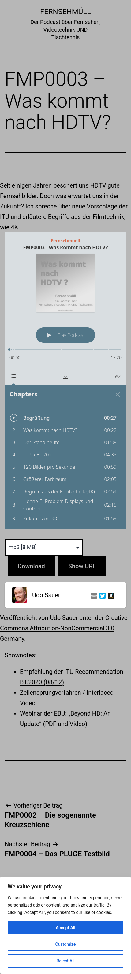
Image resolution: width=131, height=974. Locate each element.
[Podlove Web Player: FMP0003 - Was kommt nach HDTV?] (65, 380)
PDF (50, 724)
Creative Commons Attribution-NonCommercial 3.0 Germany (63, 628)
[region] (65, 925)
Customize (65, 944)
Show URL (82, 566)
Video (77, 724)
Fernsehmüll (65, 11)
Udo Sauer (64, 617)
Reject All (65, 960)
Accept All (65, 927)
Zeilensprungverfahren (50, 692)
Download (31, 566)
